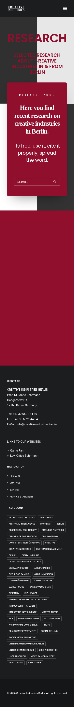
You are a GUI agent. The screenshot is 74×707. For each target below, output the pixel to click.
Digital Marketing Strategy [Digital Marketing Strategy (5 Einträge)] (25, 561)
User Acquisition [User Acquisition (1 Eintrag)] (48, 650)
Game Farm (17, 450)
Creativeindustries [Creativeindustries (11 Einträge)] (20, 549)
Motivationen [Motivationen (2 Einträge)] (52, 618)
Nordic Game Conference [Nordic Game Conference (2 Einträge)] (23, 625)
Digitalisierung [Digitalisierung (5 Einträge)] (30, 555)
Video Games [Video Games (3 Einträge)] (16, 662)
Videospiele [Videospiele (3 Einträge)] (34, 662)
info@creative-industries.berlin (37, 424)
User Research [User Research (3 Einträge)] (17, 656)
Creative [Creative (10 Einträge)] (50, 542)
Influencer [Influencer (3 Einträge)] (30, 593)
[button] (65, 8)
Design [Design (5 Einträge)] (12, 555)
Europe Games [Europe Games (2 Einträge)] (42, 568)
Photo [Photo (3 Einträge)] (46, 625)
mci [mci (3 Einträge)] (11, 618)
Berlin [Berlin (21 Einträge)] (60, 524)
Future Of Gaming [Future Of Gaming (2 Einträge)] (19, 574)
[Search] (37, 182)
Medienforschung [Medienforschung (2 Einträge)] (28, 618)
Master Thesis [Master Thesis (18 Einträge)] (50, 612)
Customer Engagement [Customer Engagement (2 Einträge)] (49, 549)
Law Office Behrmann (24, 455)
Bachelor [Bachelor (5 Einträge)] (45, 524)
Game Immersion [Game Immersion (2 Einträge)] (43, 574)
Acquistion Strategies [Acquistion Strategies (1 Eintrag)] (22, 517)
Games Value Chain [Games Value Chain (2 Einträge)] (40, 587)
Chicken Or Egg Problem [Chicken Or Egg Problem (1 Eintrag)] (23, 536)
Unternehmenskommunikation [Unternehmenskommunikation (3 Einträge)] (26, 643)
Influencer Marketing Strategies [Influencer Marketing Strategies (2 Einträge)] (28, 599)
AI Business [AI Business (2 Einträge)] (46, 517)
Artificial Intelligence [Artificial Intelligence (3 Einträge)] (22, 524)
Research (16, 476)
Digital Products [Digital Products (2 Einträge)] (18, 568)
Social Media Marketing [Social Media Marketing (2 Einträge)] (22, 637)
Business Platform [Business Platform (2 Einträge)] (53, 530)
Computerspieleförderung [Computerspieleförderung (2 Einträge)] (24, 542)
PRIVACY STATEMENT (21, 496)
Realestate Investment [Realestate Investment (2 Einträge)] (22, 631)
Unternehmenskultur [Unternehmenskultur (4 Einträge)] (21, 650)
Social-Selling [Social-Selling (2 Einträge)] (49, 631)
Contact (15, 483)
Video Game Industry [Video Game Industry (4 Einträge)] (42, 656)
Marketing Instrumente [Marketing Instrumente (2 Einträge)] (23, 612)
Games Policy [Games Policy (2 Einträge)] (16, 587)
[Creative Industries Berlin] (16, 8)
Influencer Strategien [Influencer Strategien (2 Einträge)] (22, 606)
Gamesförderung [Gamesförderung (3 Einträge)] (19, 580)
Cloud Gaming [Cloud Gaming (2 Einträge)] (50, 536)
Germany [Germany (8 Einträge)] (14, 593)
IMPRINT (14, 489)
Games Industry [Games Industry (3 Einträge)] (43, 580)
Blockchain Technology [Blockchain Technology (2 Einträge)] (23, 530)
